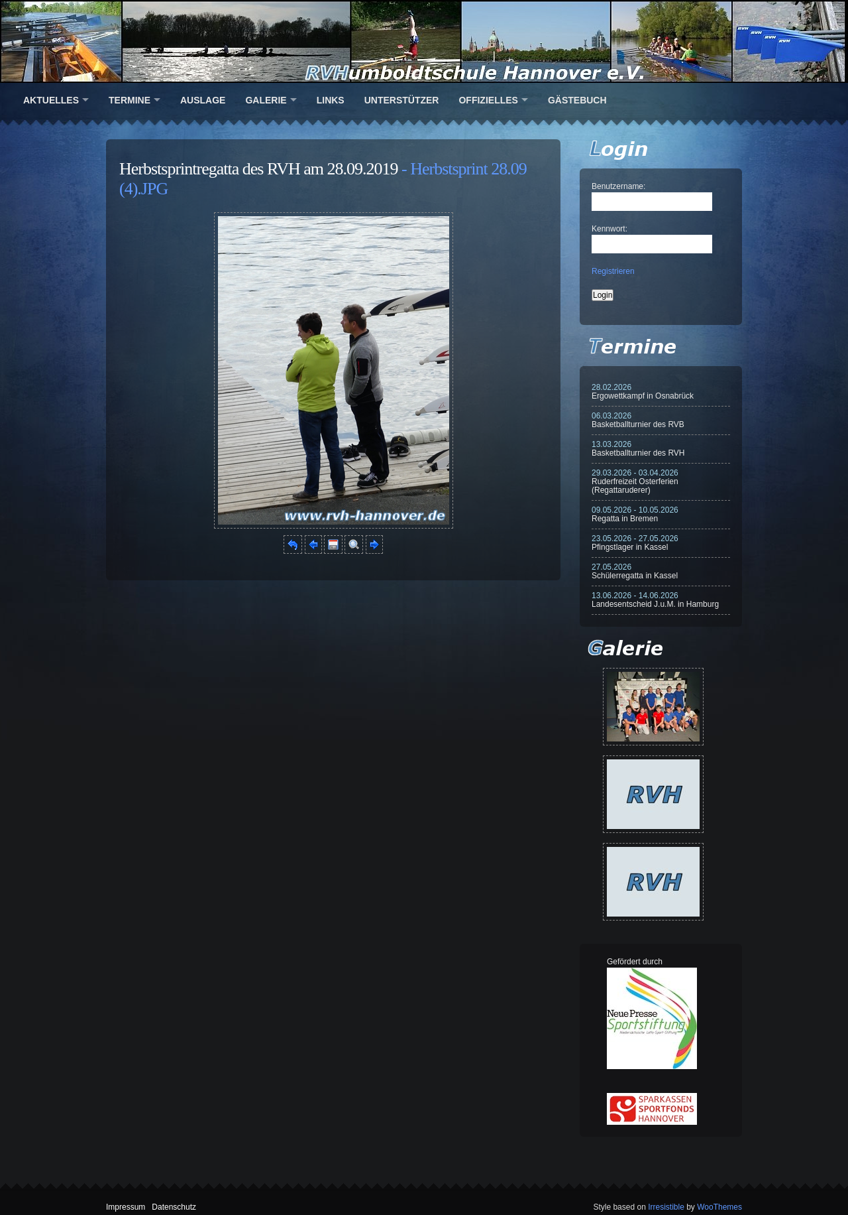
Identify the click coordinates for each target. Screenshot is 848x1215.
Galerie (265, 100)
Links (330, 100)
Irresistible (666, 1207)
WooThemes (719, 1207)
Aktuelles (51, 100)
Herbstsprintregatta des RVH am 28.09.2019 (258, 168)
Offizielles (487, 100)
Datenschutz (174, 1207)
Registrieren (613, 271)
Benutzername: (618, 186)
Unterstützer (401, 100)
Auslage (202, 100)
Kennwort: (609, 228)
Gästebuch (577, 100)
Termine (129, 100)
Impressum (125, 1207)
